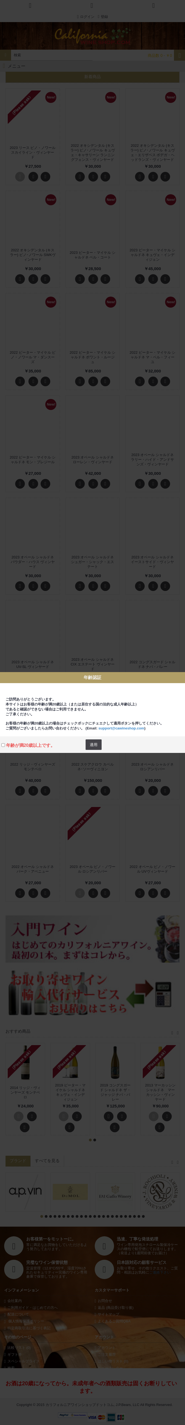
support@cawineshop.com (121, 728)
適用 (93, 744)
